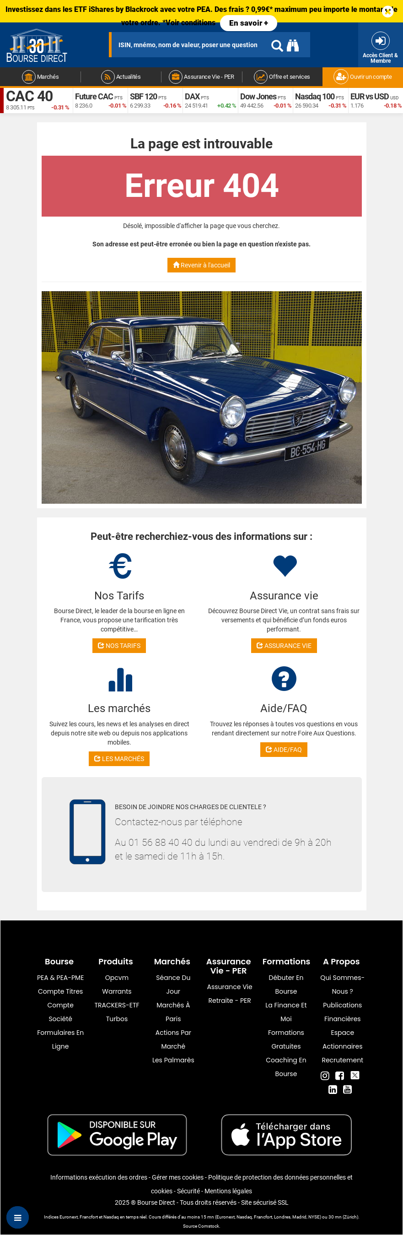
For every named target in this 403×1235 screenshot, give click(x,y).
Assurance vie (230, 986)
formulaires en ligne (60, 1039)
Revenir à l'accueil (201, 265)
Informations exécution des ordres (98, 1177)
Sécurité (188, 1191)
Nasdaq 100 (314, 96)
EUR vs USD (369, 96)
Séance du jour (173, 984)
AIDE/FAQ (284, 749)
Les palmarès (173, 1060)
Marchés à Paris (173, 1012)
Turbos (117, 1018)
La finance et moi (285, 1012)
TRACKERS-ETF (116, 1005)
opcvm (117, 977)
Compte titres (60, 991)
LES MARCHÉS (119, 758)
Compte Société (60, 1012)
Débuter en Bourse (286, 984)
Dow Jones (258, 96)
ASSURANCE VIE (284, 645)
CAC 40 (29, 96)
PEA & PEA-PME (60, 977)
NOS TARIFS (119, 645)
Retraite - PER (230, 1000)
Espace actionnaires (342, 1039)
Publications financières (342, 1012)
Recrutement (342, 1060)
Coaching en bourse (286, 1066)
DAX (192, 96)
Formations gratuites (286, 1039)
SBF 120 (143, 96)
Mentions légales (228, 1191)
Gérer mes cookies (178, 1177)
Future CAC (94, 96)
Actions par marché (173, 1039)
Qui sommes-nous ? (342, 984)
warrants (116, 991)
